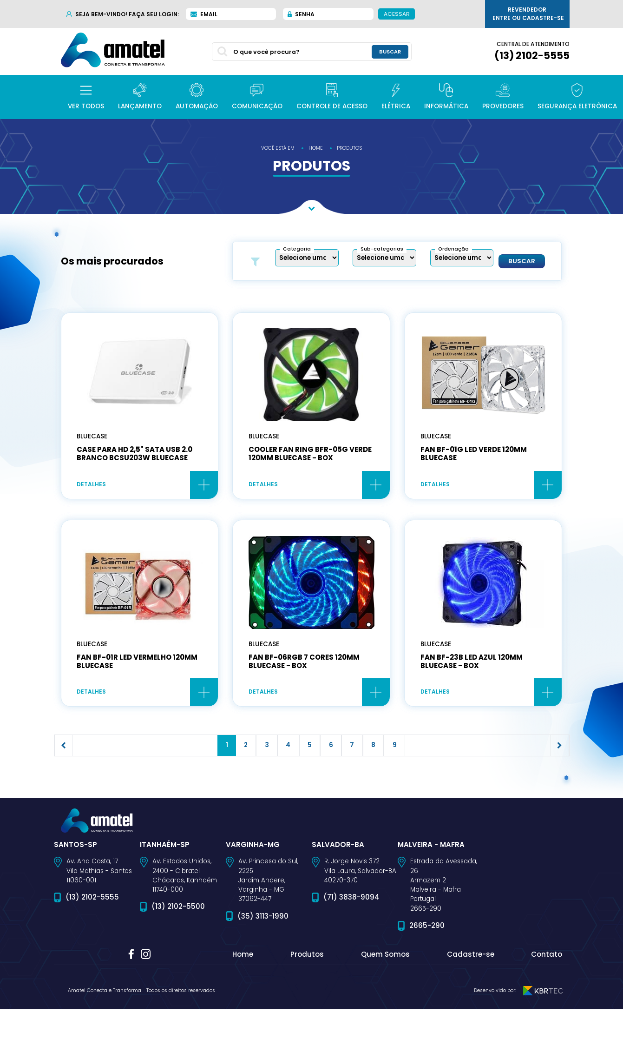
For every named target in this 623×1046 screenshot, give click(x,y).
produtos (349, 148)
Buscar (521, 261)
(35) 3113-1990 (263, 953)
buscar (390, 51)
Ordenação (453, 248)
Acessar (396, 13)
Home (242, 991)
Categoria (297, 248)
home (315, 148)
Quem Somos (385, 991)
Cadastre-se (470, 991)
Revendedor (528, 14)
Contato (546, 991)
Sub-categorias (382, 248)
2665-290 (427, 962)
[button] (86, 96)
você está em (278, 148)
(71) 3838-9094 (351, 934)
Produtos (307, 991)
